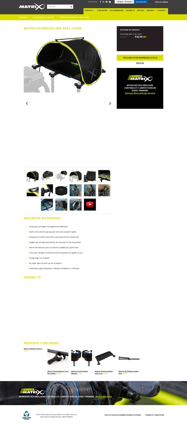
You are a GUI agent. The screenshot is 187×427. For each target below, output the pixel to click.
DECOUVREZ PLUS (103, 396)
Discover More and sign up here (140, 93)
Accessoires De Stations (43, 17)
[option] (68, 63)
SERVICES (150, 10)
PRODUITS (89, 10)
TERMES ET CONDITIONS (154, 415)
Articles (140, 10)
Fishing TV (130, 10)
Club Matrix (102, 10)
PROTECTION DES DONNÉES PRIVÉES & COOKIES (123, 415)
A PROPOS (161, 10)
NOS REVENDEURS (117, 10)
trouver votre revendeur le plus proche (140, 58)
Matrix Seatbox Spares (33, 349)
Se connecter (141, 2)
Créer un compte (161, 2)
